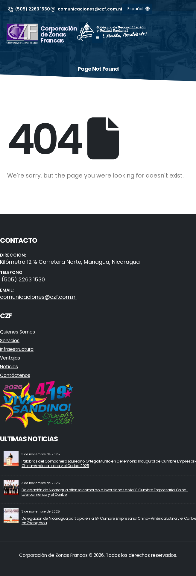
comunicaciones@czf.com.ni (38, 297)
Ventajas (10, 358)
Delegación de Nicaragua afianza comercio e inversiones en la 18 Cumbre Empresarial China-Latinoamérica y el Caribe (105, 492)
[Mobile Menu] (97, 38)
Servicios (9, 340)
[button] (80, 38)
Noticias (9, 366)
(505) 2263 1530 (23, 279)
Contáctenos (15, 375)
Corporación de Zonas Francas (58, 34)
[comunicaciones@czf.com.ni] (86, 9)
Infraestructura (17, 349)
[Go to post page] (11, 458)
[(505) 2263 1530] (28, 9)
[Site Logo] (22, 33)
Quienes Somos (17, 332)
